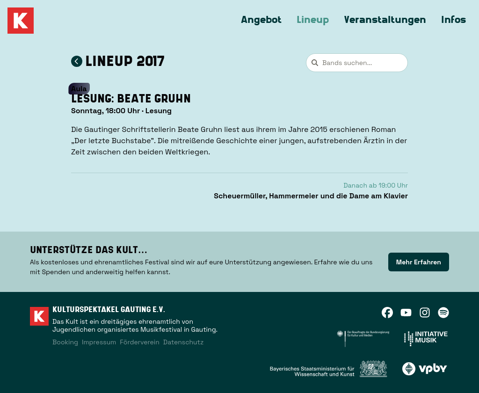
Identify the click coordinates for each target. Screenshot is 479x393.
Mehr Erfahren (418, 262)
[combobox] (357, 62)
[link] (418, 262)
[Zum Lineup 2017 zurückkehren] (76, 61)
